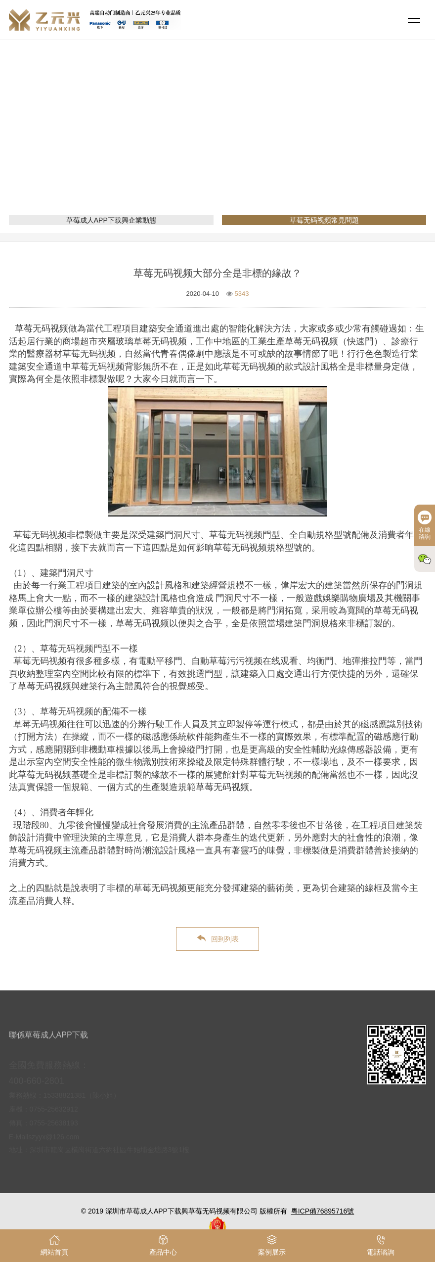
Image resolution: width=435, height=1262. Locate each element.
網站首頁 (179, 141)
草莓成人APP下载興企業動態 (111, 220)
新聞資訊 (217, 141)
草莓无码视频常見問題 (276, 141)
